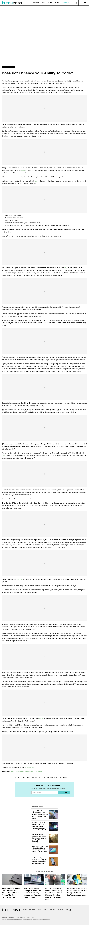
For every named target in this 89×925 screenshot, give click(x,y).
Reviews (36, 2)
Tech (43, 2)
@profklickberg (30, 767)
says (66, 268)
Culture (60, 910)
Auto (50, 2)
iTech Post (24, 777)
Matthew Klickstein (8, 67)
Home (25, 910)
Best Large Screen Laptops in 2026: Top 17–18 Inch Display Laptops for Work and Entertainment (32, 892)
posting (23, 170)
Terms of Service (20, 917)
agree (20, 579)
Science (18, 67)
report (37, 181)
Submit (64, 792)
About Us (4, 917)
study (41, 718)
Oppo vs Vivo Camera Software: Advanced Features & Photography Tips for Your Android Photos (39, 814)
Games (57, 2)
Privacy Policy (30, 917)
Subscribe (65, 2)
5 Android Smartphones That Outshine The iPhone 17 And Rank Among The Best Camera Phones (11, 892)
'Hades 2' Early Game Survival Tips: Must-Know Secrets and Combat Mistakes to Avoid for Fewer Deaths (39, 826)
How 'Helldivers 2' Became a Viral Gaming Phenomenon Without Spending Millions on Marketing (39, 838)
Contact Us (11, 917)
